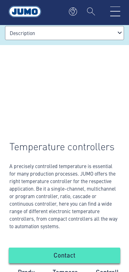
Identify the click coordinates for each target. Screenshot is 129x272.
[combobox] (64, 33)
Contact (64, 254)
